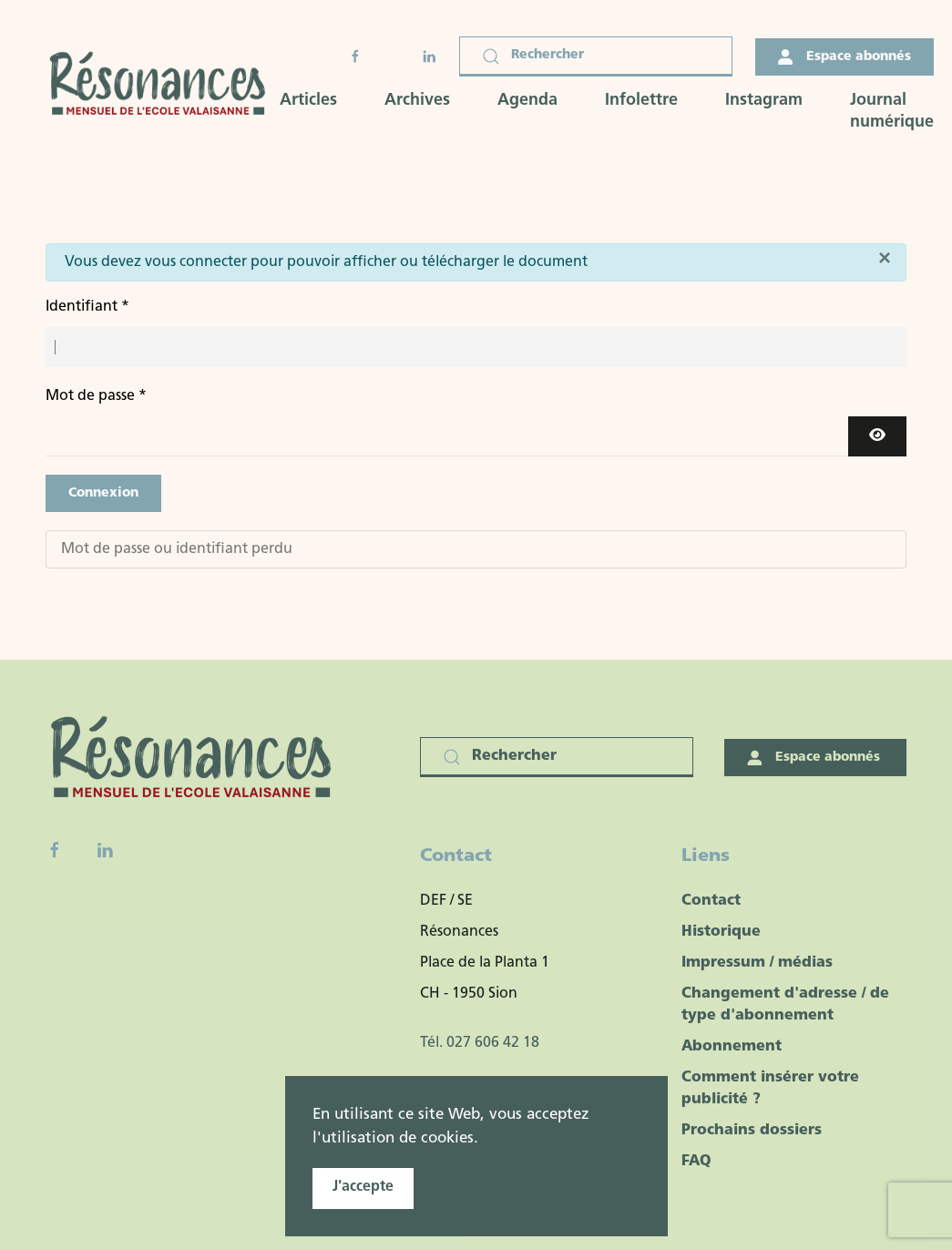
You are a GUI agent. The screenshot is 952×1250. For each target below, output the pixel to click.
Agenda (527, 100)
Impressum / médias (757, 963)
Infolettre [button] (641, 100)
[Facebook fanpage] (55, 850)
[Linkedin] (105, 850)
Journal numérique (892, 111)
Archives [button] (417, 100)
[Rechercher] (595, 56)
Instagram (764, 100)
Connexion (103, 493)
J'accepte (363, 1187)
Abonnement (731, 1047)
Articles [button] (308, 100)
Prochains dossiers (751, 1130)
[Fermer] (885, 258)
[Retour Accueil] (163, 84)
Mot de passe (96, 396)
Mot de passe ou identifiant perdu (176, 549)
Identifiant (87, 307)
